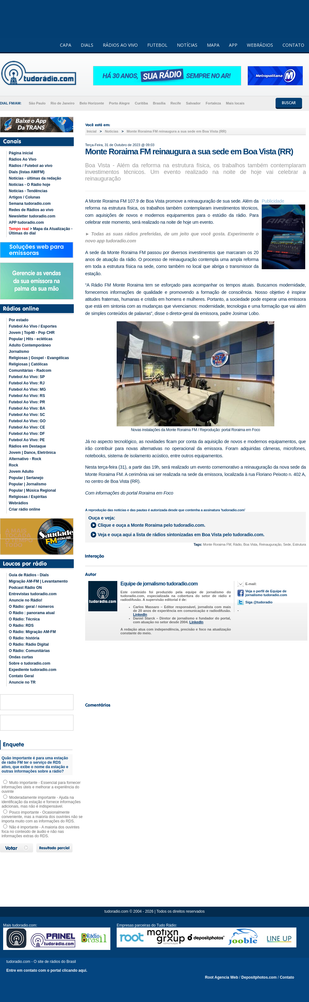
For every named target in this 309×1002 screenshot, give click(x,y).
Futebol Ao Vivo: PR (27, 402)
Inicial (91, 131)
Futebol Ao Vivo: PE (27, 440)
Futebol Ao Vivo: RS (27, 396)
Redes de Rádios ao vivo (31, 210)
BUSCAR (289, 102)
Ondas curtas (21, 657)
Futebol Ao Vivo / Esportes (33, 326)
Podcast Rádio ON (25, 587)
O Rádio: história (24, 638)
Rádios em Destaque (27, 446)
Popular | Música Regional (32, 490)
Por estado (18, 320)
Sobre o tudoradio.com (29, 663)
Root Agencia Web (221, 977)
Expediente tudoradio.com (32, 669)
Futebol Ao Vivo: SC (27, 414)
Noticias (112, 131)
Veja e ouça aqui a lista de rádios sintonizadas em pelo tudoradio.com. (181, 534)
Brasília (159, 103)
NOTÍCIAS (187, 45)
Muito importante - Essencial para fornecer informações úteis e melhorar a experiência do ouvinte (41, 787)
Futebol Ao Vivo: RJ (26, 383)
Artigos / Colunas (24, 197)
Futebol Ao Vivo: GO (27, 421)
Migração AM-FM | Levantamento (38, 581)
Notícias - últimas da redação (35, 178)
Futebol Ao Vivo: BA (27, 408)
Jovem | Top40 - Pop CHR (32, 332)
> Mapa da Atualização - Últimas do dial (41, 231)
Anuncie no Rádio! (25, 600)
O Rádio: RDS (21, 625)
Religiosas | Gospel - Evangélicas (39, 358)
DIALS (87, 45)
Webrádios (18, 503)
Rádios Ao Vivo (22, 159)
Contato (287, 977)
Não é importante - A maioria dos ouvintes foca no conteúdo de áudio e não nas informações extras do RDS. (40, 831)
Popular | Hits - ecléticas (31, 339)
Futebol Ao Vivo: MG (27, 389)
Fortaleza (213, 103)
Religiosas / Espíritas (28, 497)
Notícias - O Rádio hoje (29, 184)
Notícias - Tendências (28, 191)
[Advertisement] (195, 669)
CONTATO (293, 45)
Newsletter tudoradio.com (32, 216)
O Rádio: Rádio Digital (29, 644)
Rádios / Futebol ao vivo (30, 165)
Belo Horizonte (91, 103)
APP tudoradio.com (26, 222)
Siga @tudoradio (258, 602)
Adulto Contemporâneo (30, 345)
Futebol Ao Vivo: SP (27, 377)
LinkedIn (140, 614)
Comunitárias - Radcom (30, 370)
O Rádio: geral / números (31, 606)
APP (233, 45)
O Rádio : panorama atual (32, 613)
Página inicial (21, 153)
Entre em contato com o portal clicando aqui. (46, 970)
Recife (176, 103)
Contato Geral (21, 676)
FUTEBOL (157, 45)
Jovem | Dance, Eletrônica (32, 452)
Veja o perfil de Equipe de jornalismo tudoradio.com (266, 593)
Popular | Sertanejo (26, 478)
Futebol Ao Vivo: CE (27, 427)
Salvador (193, 103)
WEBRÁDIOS (260, 45)
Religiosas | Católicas (28, 364)
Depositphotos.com (259, 977)
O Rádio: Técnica (24, 619)
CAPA (65, 45)
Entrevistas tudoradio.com (32, 594)
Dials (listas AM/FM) (26, 172)
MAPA (213, 45)
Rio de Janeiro (62, 103)
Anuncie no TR (22, 682)
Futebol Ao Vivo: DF (27, 433)
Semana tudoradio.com (30, 203)
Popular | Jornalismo (27, 484)
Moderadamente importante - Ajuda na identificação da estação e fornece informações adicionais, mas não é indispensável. (41, 802)
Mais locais (235, 103)
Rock (13, 465)
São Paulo (37, 103)
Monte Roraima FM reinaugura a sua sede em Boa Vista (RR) (176, 131)
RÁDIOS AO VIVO (120, 45)
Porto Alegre (119, 103)
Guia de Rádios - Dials (29, 575)
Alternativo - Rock (25, 459)
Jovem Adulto (21, 471)
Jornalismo (19, 351)
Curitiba (141, 103)
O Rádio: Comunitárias (29, 651)
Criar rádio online (24, 509)
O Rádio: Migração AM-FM (32, 632)
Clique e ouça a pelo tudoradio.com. (151, 525)
